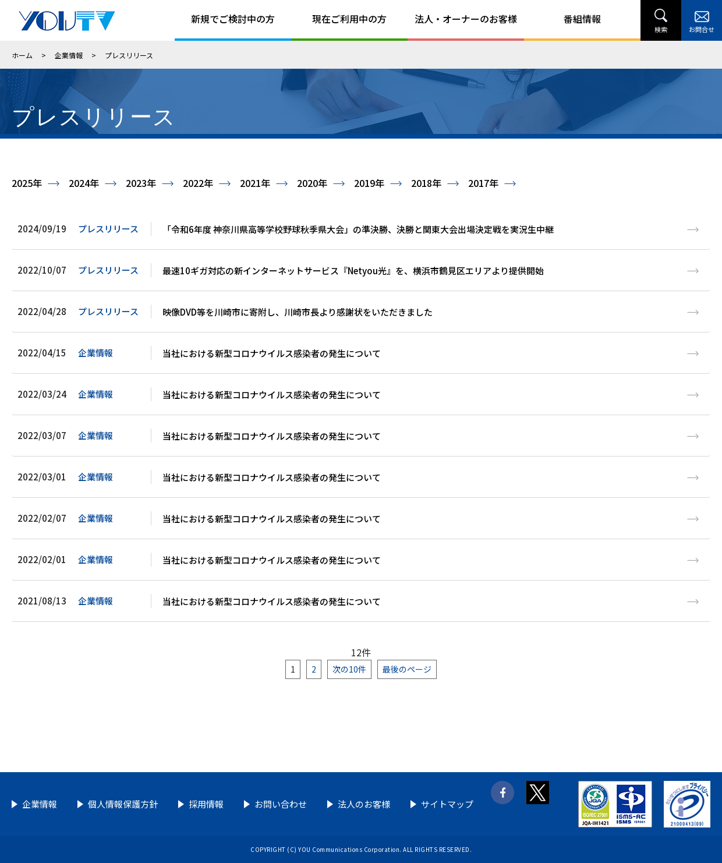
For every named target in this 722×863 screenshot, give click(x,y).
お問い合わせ (280, 804)
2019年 (369, 183)
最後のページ (407, 669)
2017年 (483, 183)
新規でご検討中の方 (233, 19)
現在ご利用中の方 (349, 19)
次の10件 (349, 669)
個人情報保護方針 (123, 804)
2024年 (84, 183)
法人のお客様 (364, 804)
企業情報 (69, 55)
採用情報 (206, 804)
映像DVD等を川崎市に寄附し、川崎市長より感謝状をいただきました (297, 312)
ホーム (22, 55)
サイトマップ (447, 804)
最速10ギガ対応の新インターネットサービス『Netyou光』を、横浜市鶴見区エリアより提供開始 (353, 270)
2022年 (198, 183)
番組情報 (582, 19)
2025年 (27, 183)
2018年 (426, 183)
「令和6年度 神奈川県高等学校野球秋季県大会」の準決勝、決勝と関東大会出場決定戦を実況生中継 (358, 229)
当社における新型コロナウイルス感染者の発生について (271, 353)
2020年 (312, 183)
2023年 (141, 183)
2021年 (255, 183)
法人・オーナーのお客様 (466, 19)
